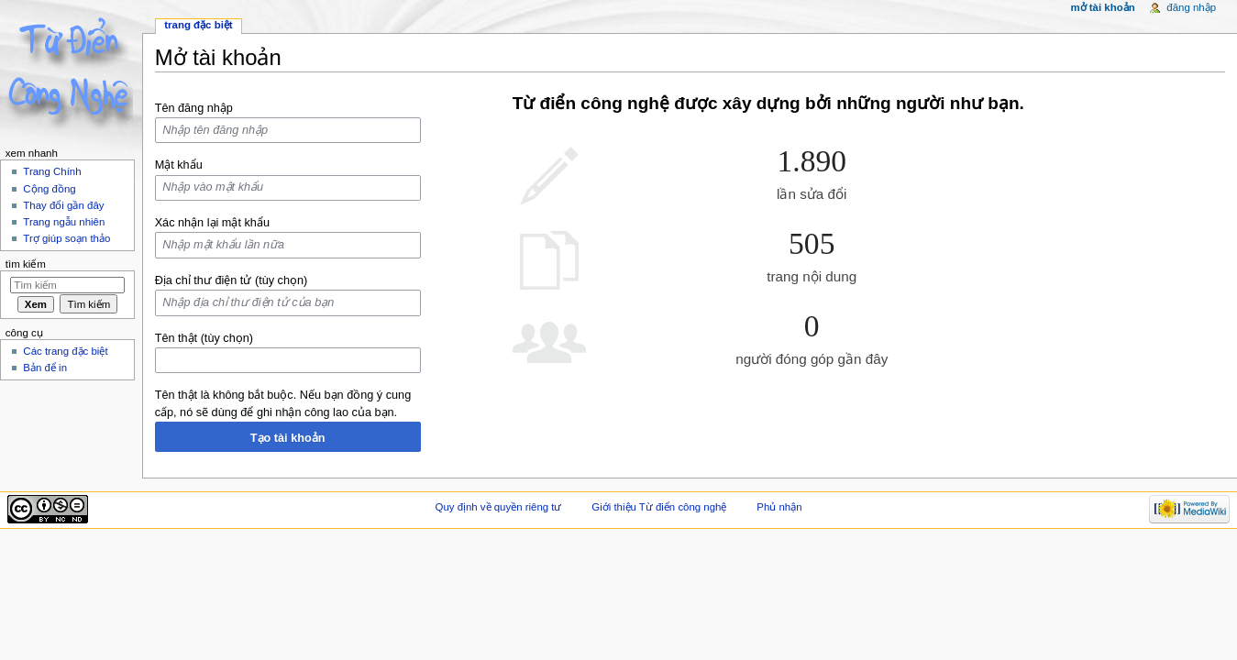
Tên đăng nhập (194, 108)
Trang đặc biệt (198, 24)
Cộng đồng (49, 188)
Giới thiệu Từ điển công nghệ (658, 506)
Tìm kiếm (26, 264)
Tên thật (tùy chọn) (204, 338)
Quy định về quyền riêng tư (499, 506)
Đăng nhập (1191, 7)
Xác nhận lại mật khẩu (212, 222)
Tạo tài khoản (288, 438)
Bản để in (45, 367)
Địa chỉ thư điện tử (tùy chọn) (231, 280)
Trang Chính (52, 171)
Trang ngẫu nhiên (64, 221)
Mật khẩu (179, 165)
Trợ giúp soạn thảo (66, 238)
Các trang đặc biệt (65, 351)
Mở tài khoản (1102, 7)
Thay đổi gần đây (63, 205)
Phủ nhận (779, 506)
